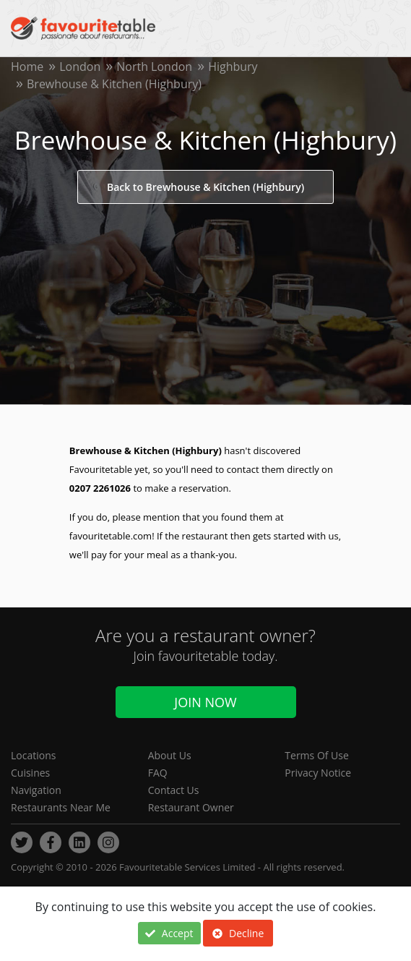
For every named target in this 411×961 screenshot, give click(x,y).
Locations (33, 755)
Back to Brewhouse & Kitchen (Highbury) (205, 187)
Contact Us (173, 790)
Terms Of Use (317, 755)
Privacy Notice (318, 773)
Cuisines (30, 773)
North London (154, 66)
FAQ (158, 773)
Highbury (233, 66)
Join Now (205, 702)
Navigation (36, 790)
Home (27, 66)
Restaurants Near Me (61, 807)
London (79, 66)
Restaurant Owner (191, 807)
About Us (169, 755)
